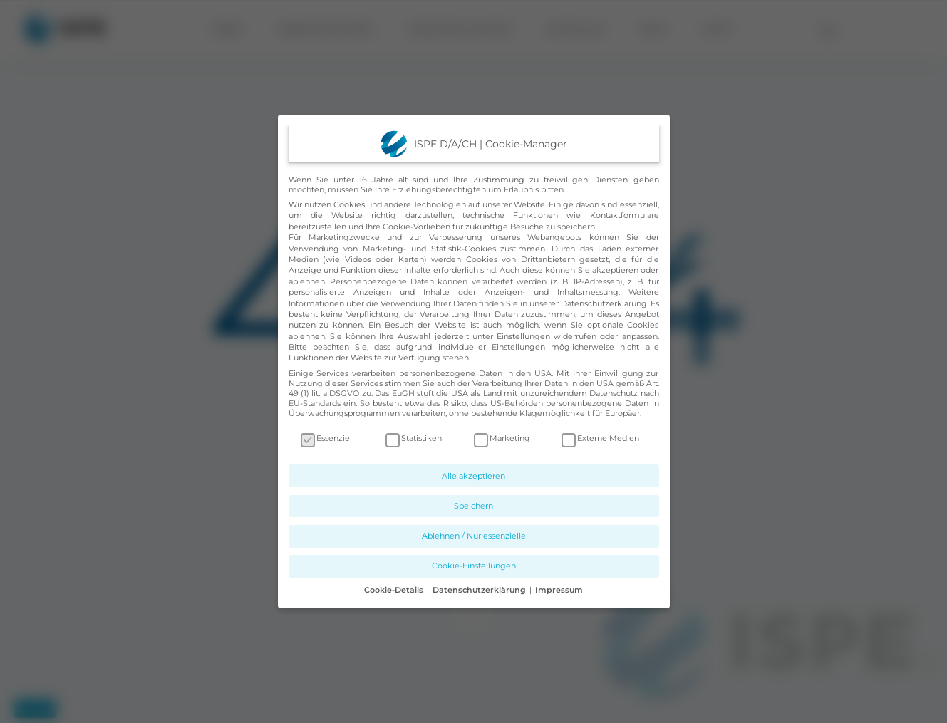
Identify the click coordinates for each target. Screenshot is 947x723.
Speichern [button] (473, 506)
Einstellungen (523, 336)
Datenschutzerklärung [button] (480, 590)
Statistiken (413, 438)
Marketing (502, 438)
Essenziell (327, 438)
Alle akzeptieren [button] (473, 476)
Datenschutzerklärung (604, 303)
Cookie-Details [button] (394, 590)
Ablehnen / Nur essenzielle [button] (474, 536)
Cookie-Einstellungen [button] (474, 566)
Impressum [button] (559, 590)
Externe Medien (600, 438)
